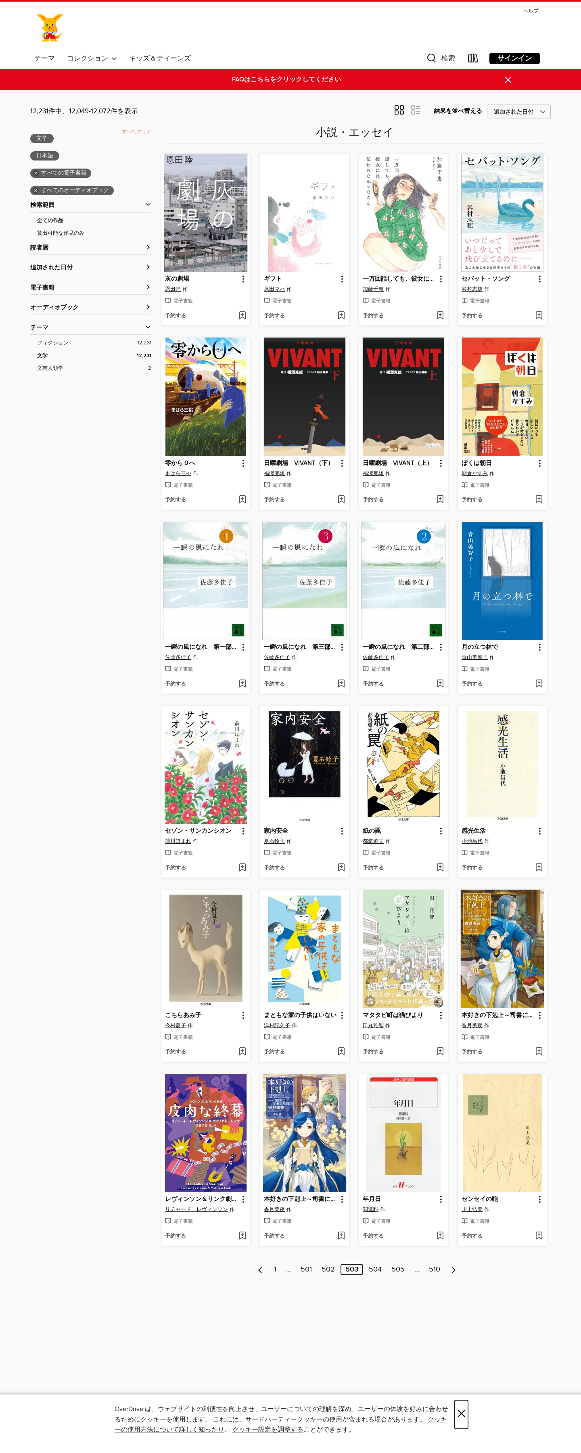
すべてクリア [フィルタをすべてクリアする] (136, 132)
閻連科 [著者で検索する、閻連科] (370, 1209)
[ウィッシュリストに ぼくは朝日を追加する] (539, 500)
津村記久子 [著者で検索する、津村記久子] (277, 1025)
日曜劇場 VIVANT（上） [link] (398, 463)
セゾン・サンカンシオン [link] (198, 831)
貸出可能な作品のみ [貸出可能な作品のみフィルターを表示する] (60, 233)
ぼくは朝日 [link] (477, 463)
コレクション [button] (92, 58)
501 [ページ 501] (306, 1269)
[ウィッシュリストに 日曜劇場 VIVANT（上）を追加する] (440, 500)
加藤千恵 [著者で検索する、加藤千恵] (373, 289)
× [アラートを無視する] (508, 80)
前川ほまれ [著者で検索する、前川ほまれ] (178, 841)
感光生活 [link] (474, 831)
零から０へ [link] (180, 463)
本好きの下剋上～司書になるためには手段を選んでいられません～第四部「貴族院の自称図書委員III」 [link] (301, 1199)
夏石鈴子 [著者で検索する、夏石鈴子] (274, 841)
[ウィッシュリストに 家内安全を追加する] (341, 868)
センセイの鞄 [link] (480, 1199)
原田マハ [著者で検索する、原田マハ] (274, 289)
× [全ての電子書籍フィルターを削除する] (36, 173)
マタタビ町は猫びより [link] (393, 1015)
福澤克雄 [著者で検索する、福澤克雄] (274, 473)
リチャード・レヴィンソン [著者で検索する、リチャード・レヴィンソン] (196, 1209)
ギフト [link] (273, 279)
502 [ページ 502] (328, 1269)
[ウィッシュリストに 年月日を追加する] (440, 1236)
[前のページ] (260, 1269)
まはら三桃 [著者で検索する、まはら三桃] (178, 473)
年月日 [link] (372, 1199)
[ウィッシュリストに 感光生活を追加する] (539, 868)
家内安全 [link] (276, 831)
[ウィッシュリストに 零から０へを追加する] (242, 500)
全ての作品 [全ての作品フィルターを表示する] (50, 220)
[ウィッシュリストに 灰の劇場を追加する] (242, 316)
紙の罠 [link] (372, 831)
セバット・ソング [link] (486, 279)
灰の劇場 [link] (177, 279)
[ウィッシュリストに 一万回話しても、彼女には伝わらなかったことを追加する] (440, 316)
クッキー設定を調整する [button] (267, 1430)
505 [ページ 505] (398, 1269)
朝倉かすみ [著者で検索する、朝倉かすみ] (475, 473)
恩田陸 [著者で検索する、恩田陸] (173, 289)
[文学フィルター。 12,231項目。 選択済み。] (94, 356)
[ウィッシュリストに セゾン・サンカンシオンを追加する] (242, 868)
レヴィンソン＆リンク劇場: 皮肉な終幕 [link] (202, 1199)
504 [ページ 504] (375, 1269)
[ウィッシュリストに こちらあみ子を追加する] (242, 1052)
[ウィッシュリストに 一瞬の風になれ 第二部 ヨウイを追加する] (440, 684)
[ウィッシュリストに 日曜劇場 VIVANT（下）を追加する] (341, 500)
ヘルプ (531, 11)
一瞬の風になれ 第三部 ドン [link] (301, 647)
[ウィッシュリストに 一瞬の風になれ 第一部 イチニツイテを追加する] (242, 684)
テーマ (44, 58)
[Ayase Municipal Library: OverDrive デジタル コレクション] (50, 27)
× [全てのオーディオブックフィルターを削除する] (36, 190)
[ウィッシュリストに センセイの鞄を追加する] (539, 1236)
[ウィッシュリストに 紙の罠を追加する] (440, 868)
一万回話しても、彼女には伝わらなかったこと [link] (400, 279)
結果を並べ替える (458, 111)
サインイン (514, 58)
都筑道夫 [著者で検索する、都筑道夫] (373, 841)
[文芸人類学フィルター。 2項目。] (94, 368)
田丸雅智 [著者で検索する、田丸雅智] (373, 1025)
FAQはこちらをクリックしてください (286, 79)
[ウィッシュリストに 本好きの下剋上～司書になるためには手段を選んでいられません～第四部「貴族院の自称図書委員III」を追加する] (341, 1236)
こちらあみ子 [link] (183, 1015)
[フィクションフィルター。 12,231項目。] (94, 343)
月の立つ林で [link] (480, 647)
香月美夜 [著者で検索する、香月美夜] (472, 1025)
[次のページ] (454, 1269)
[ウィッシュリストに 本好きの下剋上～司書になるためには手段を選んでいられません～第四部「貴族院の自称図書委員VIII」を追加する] (539, 1052)
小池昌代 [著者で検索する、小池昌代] (472, 841)
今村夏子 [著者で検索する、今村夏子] (175, 1025)
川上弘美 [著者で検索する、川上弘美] (472, 1209)
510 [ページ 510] (434, 1269)
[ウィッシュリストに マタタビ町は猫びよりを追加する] (440, 1052)
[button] (440, 60)
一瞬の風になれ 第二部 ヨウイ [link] (400, 647)
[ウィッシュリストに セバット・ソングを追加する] (539, 316)
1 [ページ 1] (275, 1269)
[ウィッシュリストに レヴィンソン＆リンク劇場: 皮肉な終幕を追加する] (242, 1236)
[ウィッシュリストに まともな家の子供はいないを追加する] (341, 1052)
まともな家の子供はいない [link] (300, 1015)
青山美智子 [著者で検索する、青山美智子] (475, 657)
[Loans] (473, 60)
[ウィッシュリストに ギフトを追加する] (341, 316)
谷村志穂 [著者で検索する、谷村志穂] (472, 289)
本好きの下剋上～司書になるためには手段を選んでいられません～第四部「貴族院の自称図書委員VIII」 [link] (498, 1015)
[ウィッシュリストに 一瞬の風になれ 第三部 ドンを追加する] (341, 684)
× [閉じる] (461, 1414)
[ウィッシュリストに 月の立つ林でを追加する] (539, 684)
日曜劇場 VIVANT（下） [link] (299, 463)
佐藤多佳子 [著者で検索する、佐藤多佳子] (178, 657)
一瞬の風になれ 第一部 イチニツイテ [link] (202, 647)
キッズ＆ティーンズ (160, 58)
